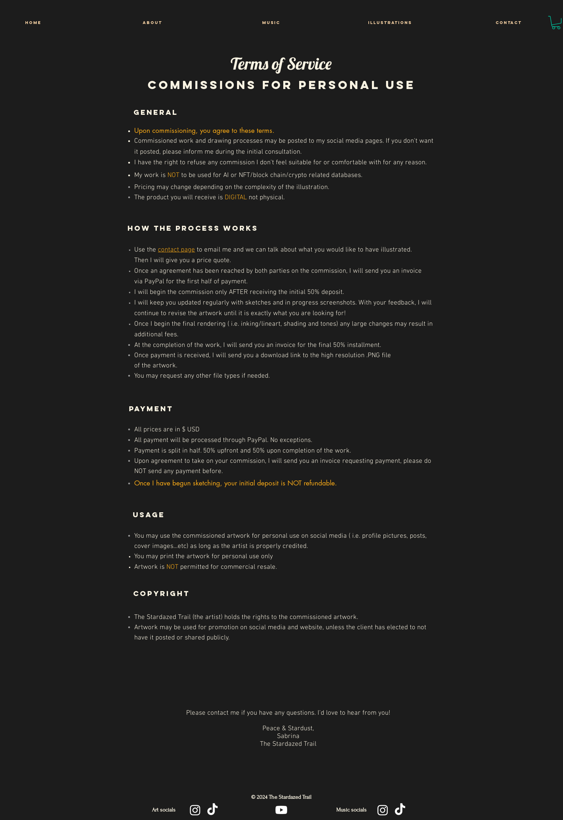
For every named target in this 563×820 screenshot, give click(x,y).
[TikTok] (212, 810)
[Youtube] (281, 810)
